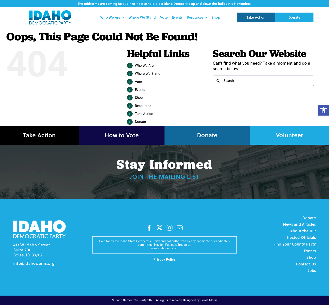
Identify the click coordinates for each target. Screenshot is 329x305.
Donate (140, 122)
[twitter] (159, 228)
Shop (139, 98)
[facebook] (149, 228)
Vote (138, 82)
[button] (323, 110)
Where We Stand (147, 74)
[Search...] (263, 81)
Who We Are (144, 66)
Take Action (144, 114)
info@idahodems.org (34, 263)
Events (140, 90)
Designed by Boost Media (200, 300)
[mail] (180, 228)
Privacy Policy (164, 259)
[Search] (218, 81)
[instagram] (169, 228)
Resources (143, 106)
